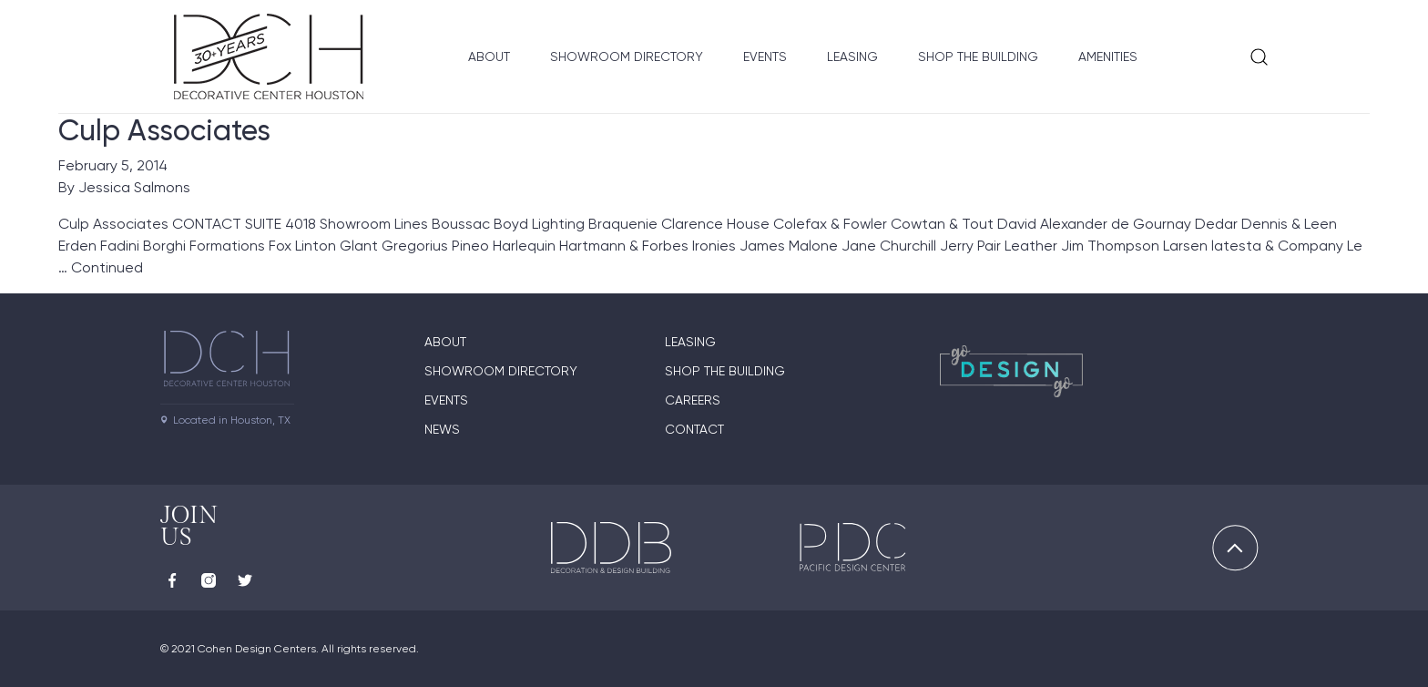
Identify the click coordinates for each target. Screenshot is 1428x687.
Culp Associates (164, 130)
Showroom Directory (626, 56)
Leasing (852, 56)
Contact (694, 429)
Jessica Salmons (134, 187)
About (489, 56)
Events (765, 56)
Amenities (1107, 56)
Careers (692, 400)
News (442, 429)
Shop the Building (978, 56)
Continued (107, 267)
